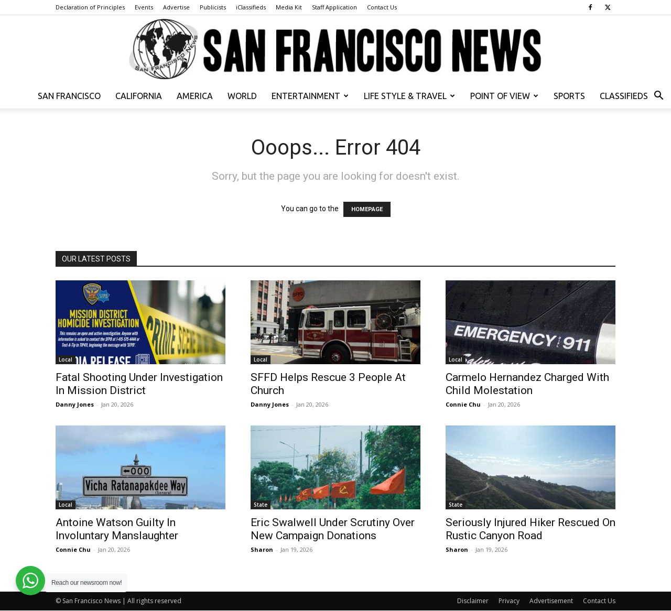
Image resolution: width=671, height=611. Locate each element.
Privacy (509, 600)
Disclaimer (473, 600)
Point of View (504, 96)
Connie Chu (463, 404)
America (195, 96)
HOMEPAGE (367, 209)
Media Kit (289, 7)
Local (65, 359)
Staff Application (334, 7)
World (242, 96)
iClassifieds (251, 7)
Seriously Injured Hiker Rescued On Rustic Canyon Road (530, 529)
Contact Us (382, 7)
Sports (569, 96)
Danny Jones (75, 404)
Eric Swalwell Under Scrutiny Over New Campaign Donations (333, 529)
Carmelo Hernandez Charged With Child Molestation (527, 384)
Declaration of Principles (90, 7)
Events (144, 7)
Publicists (213, 7)
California (138, 96)
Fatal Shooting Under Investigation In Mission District (139, 384)
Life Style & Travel (409, 96)
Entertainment (310, 96)
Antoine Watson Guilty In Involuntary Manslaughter (117, 529)
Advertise (176, 7)
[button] (658, 97)
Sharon (262, 549)
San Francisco (69, 96)
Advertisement (551, 600)
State (260, 504)
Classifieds (624, 96)
